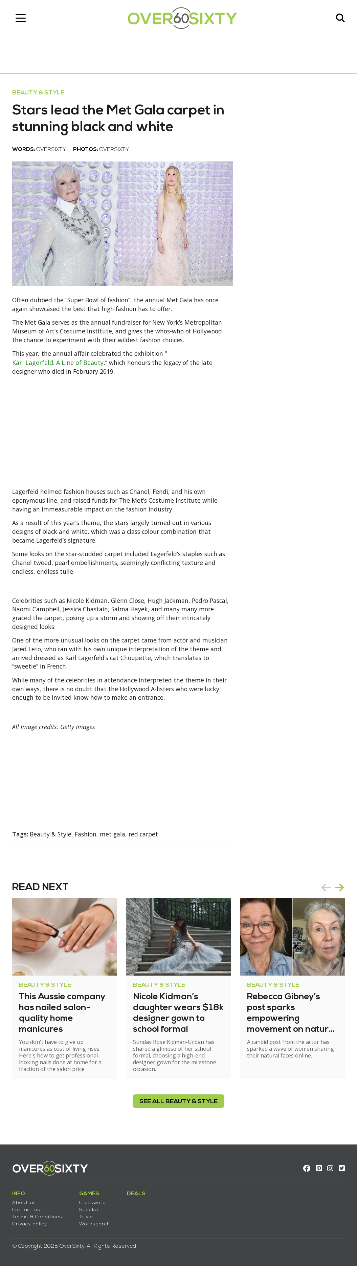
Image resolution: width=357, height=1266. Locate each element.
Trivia (87, 1216)
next (338, 891)
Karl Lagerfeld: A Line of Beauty (59, 365)
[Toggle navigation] (22, 18)
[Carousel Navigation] (331, 891)
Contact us (28, 1209)
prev (324, 891)
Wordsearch (96, 1223)
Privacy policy (31, 1223)
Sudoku (90, 1209)
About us (25, 1201)
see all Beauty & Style (178, 1106)
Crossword (94, 1201)
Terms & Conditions (39, 1216)
